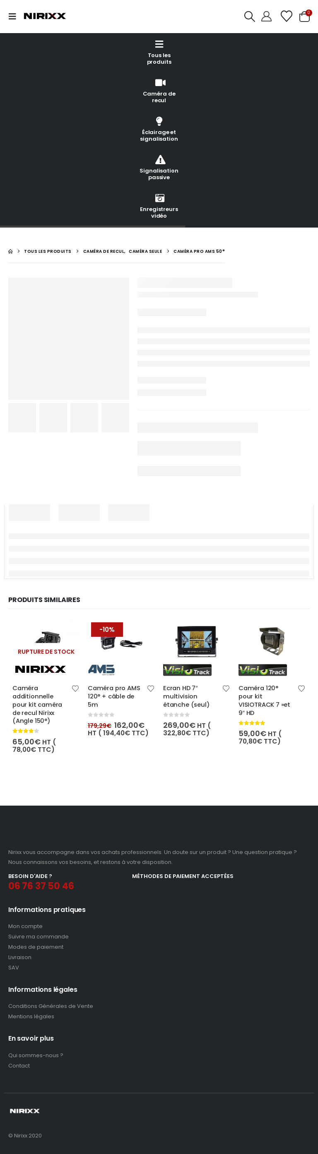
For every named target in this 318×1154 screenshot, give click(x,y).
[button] (15, 17)
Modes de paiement (35, 947)
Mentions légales (31, 1016)
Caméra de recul (159, 90)
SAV (13, 968)
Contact (19, 1066)
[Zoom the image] (42, 837)
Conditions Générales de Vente (50, 1006)
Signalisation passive (159, 167)
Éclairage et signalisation (159, 129)
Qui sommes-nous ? (35, 1055)
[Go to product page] (46, 647)
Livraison (19, 957)
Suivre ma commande (38, 936)
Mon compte (25, 926)
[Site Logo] (45, 16)
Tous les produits (159, 52)
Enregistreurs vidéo (159, 206)
